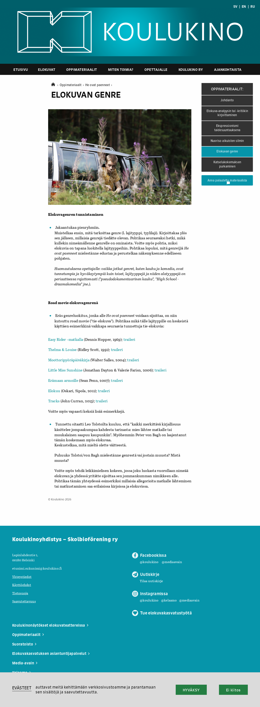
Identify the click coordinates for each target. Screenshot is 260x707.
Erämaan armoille (63, 380)
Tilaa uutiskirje (151, 581)
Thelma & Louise (63, 349)
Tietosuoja (20, 593)
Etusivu (20, 69)
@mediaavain (172, 561)
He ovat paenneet (98, 85)
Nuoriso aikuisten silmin (227, 141)
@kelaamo (169, 600)
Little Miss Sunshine (65, 370)
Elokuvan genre (227, 151)
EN (244, 6)
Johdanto (227, 100)
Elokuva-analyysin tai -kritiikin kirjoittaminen (227, 113)
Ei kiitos (233, 690)
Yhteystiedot (21, 576)
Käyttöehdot (21, 584)
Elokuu (54, 390)
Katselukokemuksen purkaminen (227, 164)
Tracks (54, 401)
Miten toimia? (120, 69)
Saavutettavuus (24, 601)
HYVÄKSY (191, 690)
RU (252, 6)
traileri (129, 339)
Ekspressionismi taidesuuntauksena (227, 128)
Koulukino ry (191, 69)
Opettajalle (156, 69)
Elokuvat (46, 69)
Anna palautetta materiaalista (227, 181)
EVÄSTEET (21, 687)
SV (235, 6)
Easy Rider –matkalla (65, 339)
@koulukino (149, 561)
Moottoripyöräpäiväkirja (69, 360)
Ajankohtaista (228, 69)
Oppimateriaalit (81, 69)
